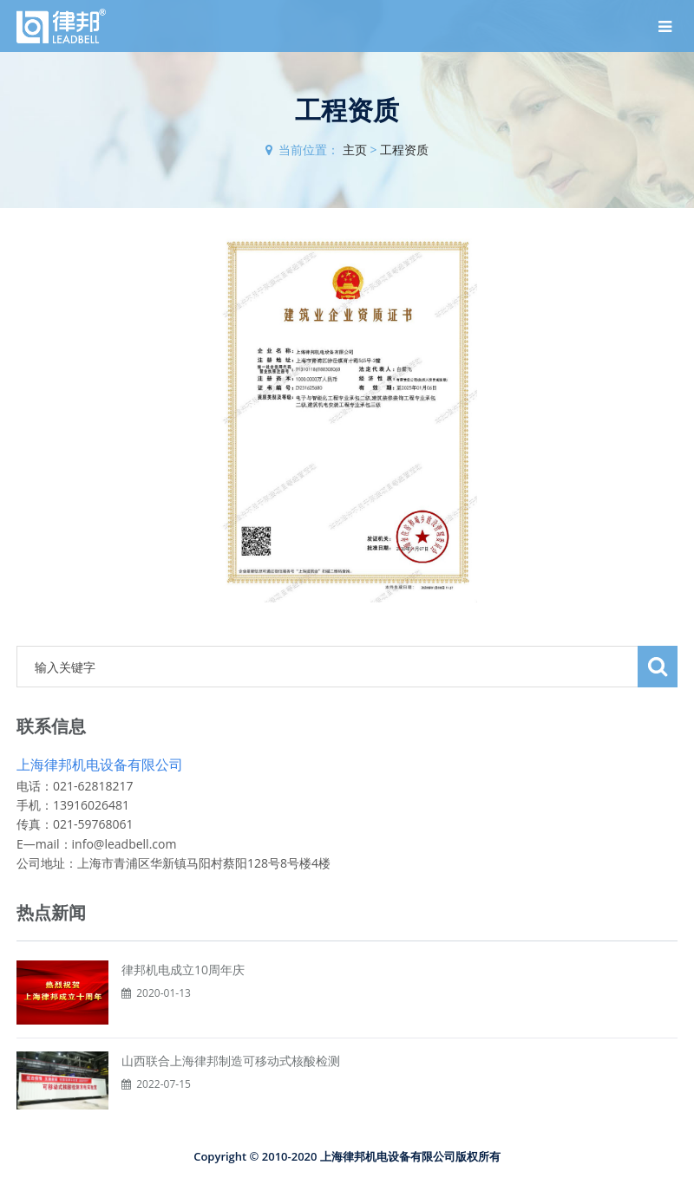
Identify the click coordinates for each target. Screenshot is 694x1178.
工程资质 (404, 149)
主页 (355, 149)
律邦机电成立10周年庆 (183, 969)
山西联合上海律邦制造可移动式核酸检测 (230, 1060)
